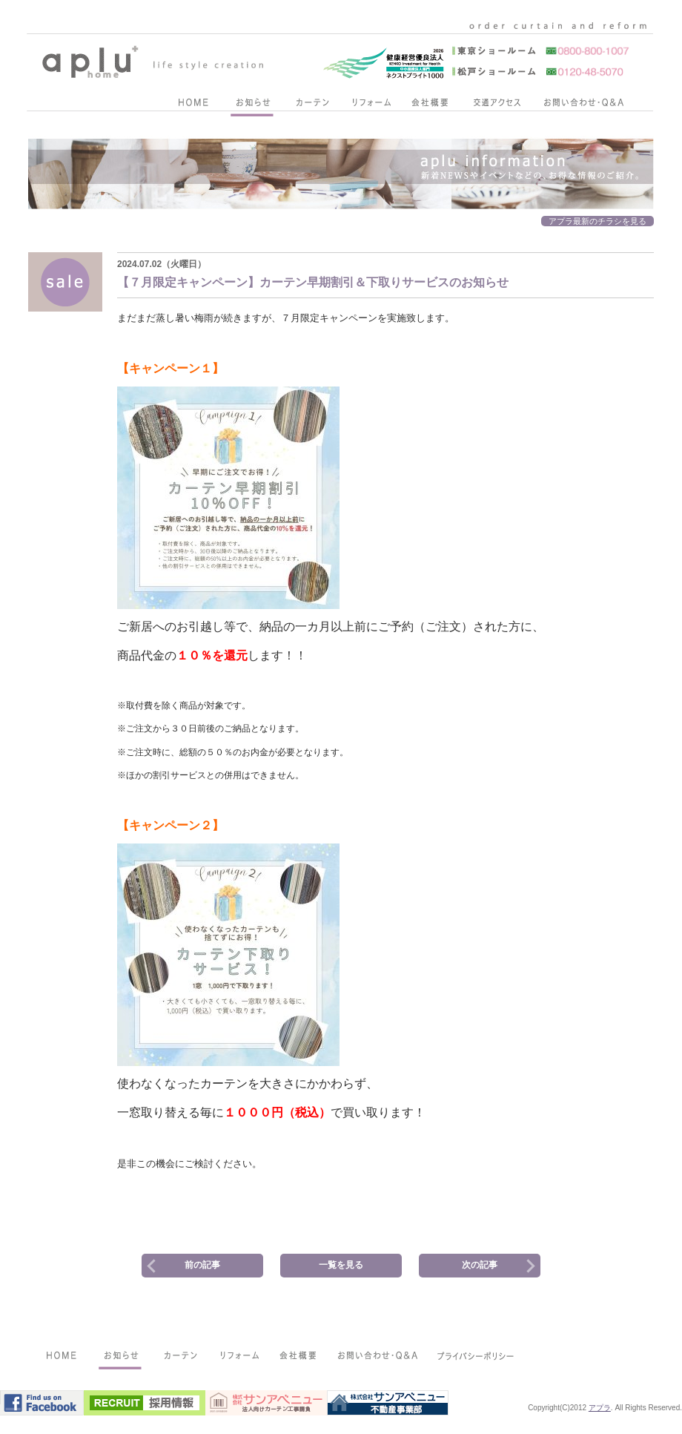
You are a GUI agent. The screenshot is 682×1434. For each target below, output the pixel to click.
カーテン (311, 105)
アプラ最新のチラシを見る (597, 221)
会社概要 (430, 105)
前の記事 (202, 1265)
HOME (192, 105)
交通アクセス (497, 105)
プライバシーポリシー (476, 1358)
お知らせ (252, 105)
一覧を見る (341, 1265)
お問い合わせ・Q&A (583, 105)
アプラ (600, 1408)
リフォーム (370, 105)
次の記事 (479, 1265)
